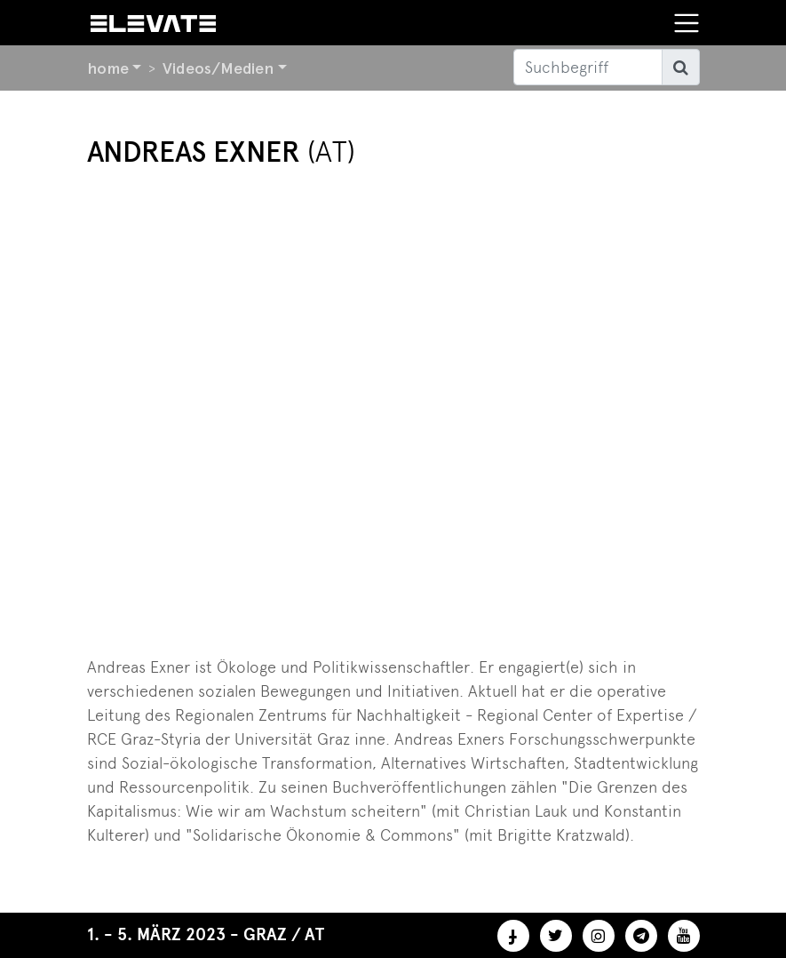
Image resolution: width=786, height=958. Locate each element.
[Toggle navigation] (686, 23)
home (108, 68)
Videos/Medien (218, 68)
